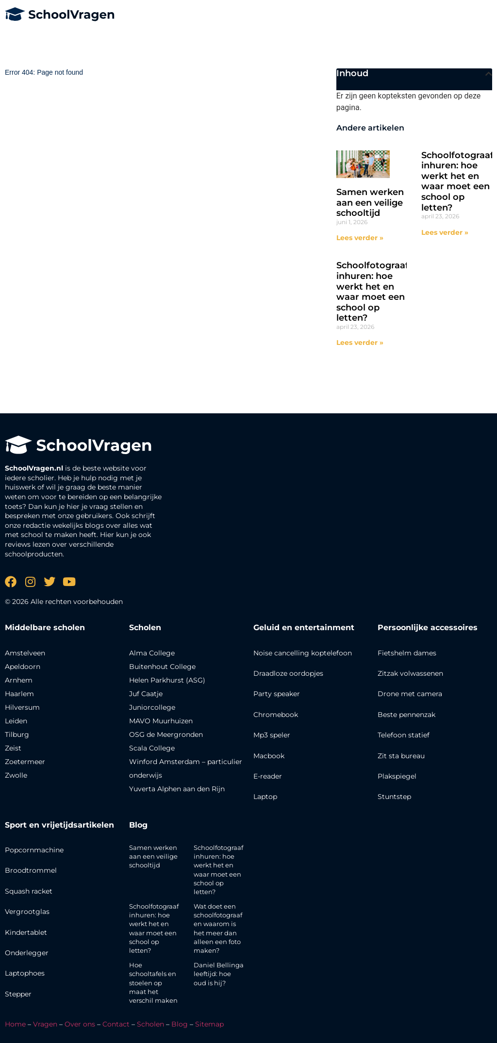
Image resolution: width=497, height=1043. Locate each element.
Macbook (268, 755)
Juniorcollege (152, 707)
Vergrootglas (27, 911)
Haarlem (19, 693)
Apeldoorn (22, 666)
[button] (488, 74)
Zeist (13, 748)
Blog (138, 825)
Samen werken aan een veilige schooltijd (370, 202)
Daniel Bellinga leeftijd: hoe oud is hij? (219, 973)
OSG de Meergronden (166, 734)
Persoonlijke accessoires (428, 627)
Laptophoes (25, 973)
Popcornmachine (34, 850)
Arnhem (19, 680)
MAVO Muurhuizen (161, 721)
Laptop (265, 796)
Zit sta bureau (401, 755)
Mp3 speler (271, 735)
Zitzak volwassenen (410, 673)
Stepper (18, 994)
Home (15, 1024)
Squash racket (28, 891)
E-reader (267, 776)
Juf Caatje (146, 693)
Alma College (152, 653)
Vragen (45, 1024)
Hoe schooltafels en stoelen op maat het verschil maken (153, 982)
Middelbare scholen (45, 627)
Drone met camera (410, 693)
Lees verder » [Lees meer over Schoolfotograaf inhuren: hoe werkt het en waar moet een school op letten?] (444, 232)
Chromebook (275, 714)
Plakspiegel (397, 776)
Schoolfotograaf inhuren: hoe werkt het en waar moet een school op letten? (457, 181)
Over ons (80, 1024)
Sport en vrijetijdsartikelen (59, 825)
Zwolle (16, 775)
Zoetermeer (25, 761)
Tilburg (17, 734)
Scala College (152, 748)
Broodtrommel (31, 870)
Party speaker (276, 693)
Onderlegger (27, 952)
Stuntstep (394, 796)
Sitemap (209, 1024)
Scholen (150, 1024)
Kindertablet (26, 932)
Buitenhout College (162, 666)
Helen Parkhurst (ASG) (167, 680)
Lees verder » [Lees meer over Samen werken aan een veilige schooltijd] (359, 237)
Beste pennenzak (406, 714)
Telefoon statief (404, 735)
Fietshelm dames (407, 653)
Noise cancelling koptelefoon (302, 653)
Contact (116, 1024)
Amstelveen (25, 653)
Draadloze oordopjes (288, 673)
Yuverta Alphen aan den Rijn (177, 788)
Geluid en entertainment (303, 627)
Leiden (16, 721)
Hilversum (22, 707)
